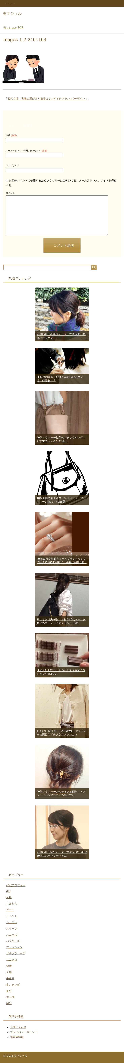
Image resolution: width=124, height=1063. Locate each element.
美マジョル (12, 13)
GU (8, 891)
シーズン (11, 922)
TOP (13, 27)
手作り (10, 978)
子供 (9, 972)
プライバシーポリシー (23, 1032)
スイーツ (11, 928)
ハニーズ (11, 934)
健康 (9, 965)
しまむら (11, 903)
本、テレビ (13, 984)
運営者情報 (17, 1037)
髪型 (9, 1003)
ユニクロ (11, 959)
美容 (9, 990)
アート (10, 909)
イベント (11, 916)
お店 (9, 897)
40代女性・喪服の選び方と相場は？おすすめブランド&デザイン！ (47, 98)
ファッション (14, 947)
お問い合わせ (18, 1027)
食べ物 (10, 997)
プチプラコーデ (15, 953)
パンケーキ (13, 941)
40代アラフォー (15, 885)
